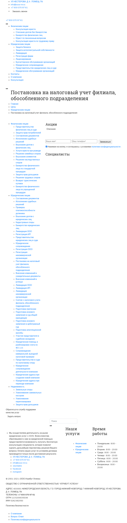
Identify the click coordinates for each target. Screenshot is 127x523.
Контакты (15, 74)
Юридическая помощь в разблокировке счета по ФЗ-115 (27, 345)
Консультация (17, 80)
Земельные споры (24, 389)
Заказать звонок (19, 11)
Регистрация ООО (24, 249)
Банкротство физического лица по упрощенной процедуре (27, 189)
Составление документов (27, 135)
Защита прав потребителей (28, 132)
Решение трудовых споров (28, 177)
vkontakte (17, 466)
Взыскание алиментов (26, 156)
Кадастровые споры (25, 222)
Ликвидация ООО (24, 231)
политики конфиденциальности (106, 146)
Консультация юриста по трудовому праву (35, 41)
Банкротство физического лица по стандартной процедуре (27, 168)
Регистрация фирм (24, 56)
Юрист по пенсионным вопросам (31, 38)
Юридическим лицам (20, 44)
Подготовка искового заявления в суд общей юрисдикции (26, 315)
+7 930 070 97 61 (19, 7)
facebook (17, 468)
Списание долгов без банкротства (31, 32)
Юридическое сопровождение (29, 65)
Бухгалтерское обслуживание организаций (35, 62)
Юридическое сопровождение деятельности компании (27, 368)
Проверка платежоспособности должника (25, 210)
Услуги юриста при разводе (28, 150)
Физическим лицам (19, 26)
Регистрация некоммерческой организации (23, 255)
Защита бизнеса (23, 47)
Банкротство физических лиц (29, 35)
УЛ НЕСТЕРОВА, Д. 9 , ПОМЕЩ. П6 (27, 1)
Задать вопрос (14, 416)
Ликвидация (21, 53)
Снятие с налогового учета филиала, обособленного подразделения (28, 303)
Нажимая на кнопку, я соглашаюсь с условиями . (83, 146)
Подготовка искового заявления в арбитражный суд (28, 324)
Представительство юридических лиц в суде (36, 68)
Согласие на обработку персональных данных (27, 508)
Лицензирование (23, 59)
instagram (17, 471)
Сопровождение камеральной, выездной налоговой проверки (27, 353)
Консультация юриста (26, 29)
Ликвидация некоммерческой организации (23, 294)
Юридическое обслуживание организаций (35, 71)
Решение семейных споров (28, 153)
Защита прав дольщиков (27, 174)
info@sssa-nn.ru (18, 4)
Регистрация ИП (23, 234)
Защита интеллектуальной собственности (35, 50)
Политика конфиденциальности (25, 519)
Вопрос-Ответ (17, 516)
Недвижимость (17, 386)
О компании (16, 77)
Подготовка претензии (26, 309)
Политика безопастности (17, 505)
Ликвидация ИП (23, 288)
